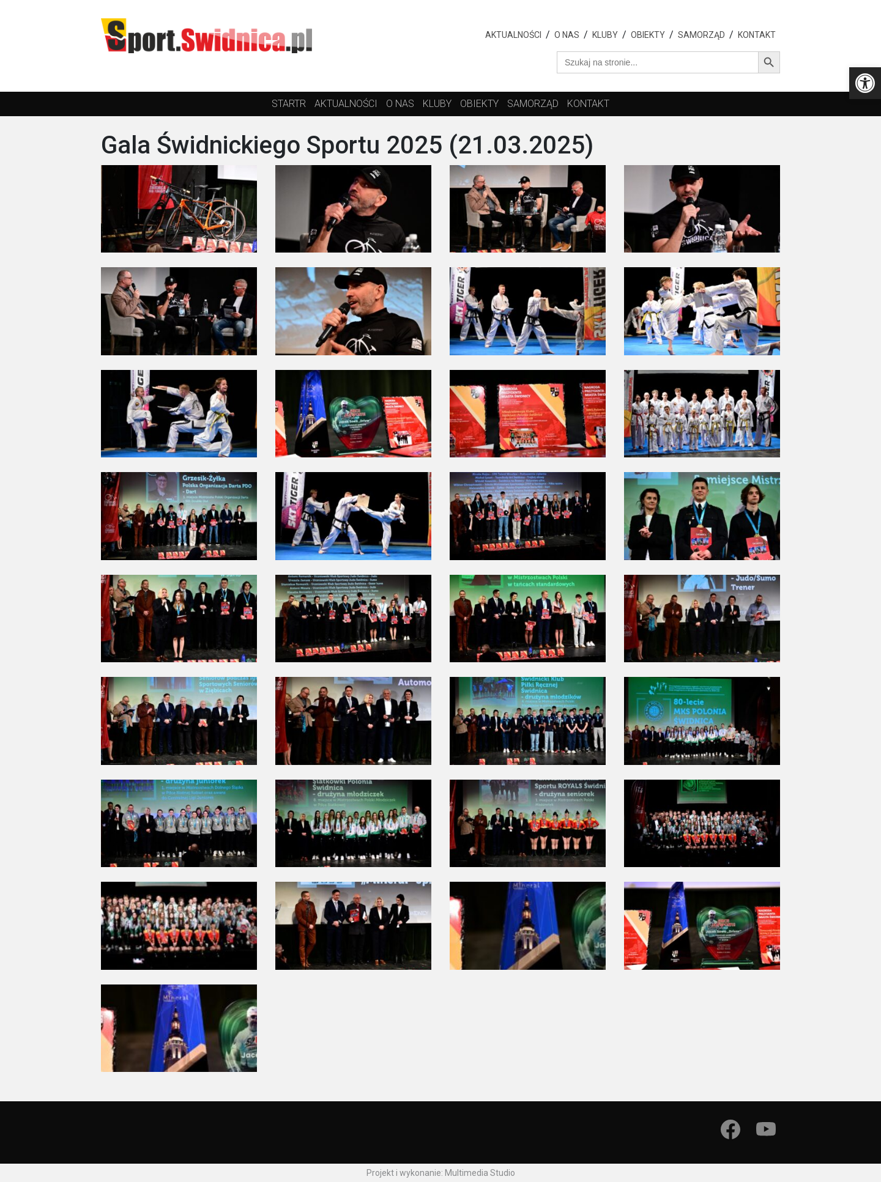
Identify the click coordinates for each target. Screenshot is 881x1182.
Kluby (605, 35)
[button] (865, 83)
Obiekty (648, 35)
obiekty (479, 103)
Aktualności (513, 35)
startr (289, 103)
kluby (437, 103)
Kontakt (757, 35)
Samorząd (701, 35)
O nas (566, 35)
